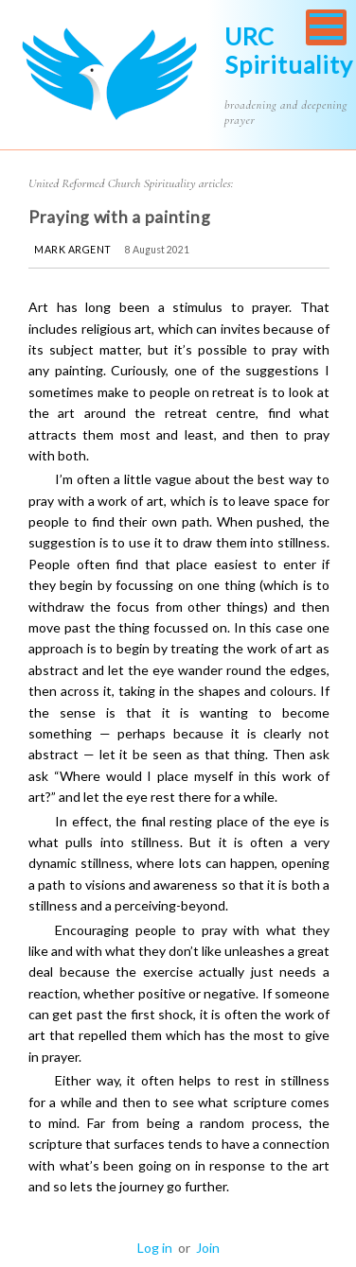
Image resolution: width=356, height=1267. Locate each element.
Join (208, 1248)
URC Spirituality (288, 50)
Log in (154, 1248)
